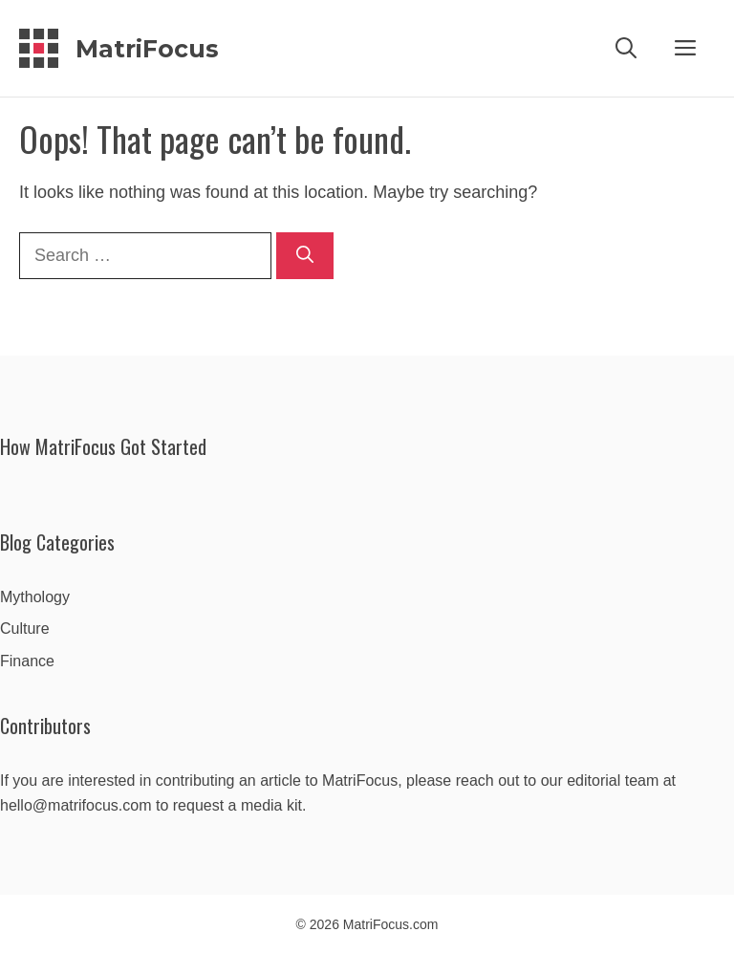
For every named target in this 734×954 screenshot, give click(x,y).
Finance (27, 661)
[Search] (305, 255)
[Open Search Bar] (626, 48)
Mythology (35, 597)
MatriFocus (147, 48)
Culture (25, 628)
